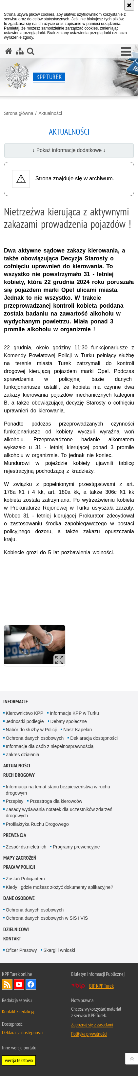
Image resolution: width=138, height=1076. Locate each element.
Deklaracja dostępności (94, 738)
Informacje (15, 701)
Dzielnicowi (16, 929)
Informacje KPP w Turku (74, 713)
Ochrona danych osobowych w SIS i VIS (47, 918)
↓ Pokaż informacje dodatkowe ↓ (69, 150)
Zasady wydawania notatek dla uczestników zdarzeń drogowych (59, 812)
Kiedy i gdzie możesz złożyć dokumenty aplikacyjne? (59, 887)
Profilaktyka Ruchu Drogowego (37, 824)
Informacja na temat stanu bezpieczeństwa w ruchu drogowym (58, 790)
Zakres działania (22, 754)
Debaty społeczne (68, 721)
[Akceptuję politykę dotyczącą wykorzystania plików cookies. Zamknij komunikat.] (129, 5)
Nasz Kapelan (77, 729)
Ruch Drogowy (19, 775)
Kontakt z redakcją (18, 1011)
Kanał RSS (7, 984)
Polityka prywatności (89, 1033)
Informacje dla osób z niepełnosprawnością (50, 746)
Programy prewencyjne (76, 846)
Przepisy (15, 801)
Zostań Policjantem (25, 878)
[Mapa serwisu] (20, 51)
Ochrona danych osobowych (35, 738)
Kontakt (12, 938)
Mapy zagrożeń (19, 857)
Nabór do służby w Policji (31, 729)
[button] (126, 52)
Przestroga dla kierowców (56, 801)
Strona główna (18, 113)
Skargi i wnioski (59, 950)
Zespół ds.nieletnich (26, 846)
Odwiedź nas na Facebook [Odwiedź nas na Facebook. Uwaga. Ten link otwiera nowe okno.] (31, 984)
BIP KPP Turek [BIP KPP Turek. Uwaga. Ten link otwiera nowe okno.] (101, 985)
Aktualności (50, 113)
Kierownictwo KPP (24, 713)
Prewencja (14, 835)
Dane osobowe (19, 898)
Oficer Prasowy (21, 950)
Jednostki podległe (25, 721)
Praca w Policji (19, 867)
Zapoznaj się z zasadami (92, 1024)
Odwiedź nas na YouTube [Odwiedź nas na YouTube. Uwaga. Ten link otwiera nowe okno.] (19, 984)
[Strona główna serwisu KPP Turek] (8, 51)
